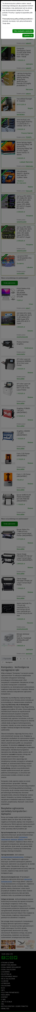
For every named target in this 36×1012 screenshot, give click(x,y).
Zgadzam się (28, 35)
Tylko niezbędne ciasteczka (23, 31)
